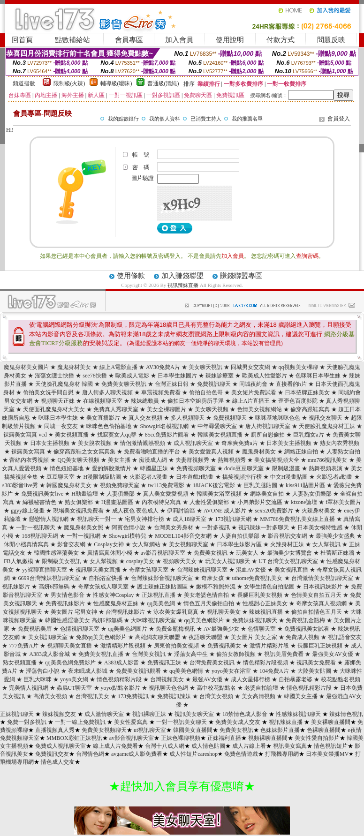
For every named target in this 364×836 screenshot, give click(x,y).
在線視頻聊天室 (102, 401)
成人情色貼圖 (208, 746)
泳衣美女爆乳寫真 (175, 612)
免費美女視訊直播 (100, 654)
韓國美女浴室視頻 (219, 493)
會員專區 (129, 40)
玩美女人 (247, 553)
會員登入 (338, 118)
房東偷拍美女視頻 (176, 645)
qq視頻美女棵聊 (298, 367)
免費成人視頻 (302, 637)
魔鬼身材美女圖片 (26, 367)
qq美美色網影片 (204, 620)
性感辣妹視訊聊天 (298, 714)
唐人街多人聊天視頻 (107, 392)
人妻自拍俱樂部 (239, 536)
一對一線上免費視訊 (80, 722)
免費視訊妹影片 (65, 603)
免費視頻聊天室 (196, 468)
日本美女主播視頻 (288, 443)
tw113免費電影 (166, 485)
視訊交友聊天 (325, 417)
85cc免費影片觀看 (167, 434)
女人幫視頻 (104, 561)
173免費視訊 (133, 696)
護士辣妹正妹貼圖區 (162, 586)
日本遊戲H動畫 (195, 477)
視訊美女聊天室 (194, 714)
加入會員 (179, 40)
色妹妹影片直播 (280, 730)
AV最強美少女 (221, 628)
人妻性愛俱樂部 (209, 502)
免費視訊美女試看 (306, 628)
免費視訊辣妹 (174, 696)
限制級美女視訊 (61, 561)
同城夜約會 (253, 384)
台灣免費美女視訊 (212, 662)
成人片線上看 (249, 746)
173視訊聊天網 (233, 519)
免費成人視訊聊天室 (60, 746)
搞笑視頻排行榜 (242, 477)
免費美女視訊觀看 (138, 671)
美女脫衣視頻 (95, 443)
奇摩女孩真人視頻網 (321, 603)
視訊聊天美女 (224, 612)
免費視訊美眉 (35, 628)
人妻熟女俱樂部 (312, 493)
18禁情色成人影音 (244, 714)
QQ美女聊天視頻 (78, 460)
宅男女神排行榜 (144, 519)
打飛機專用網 (282, 754)
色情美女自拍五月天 (316, 595)
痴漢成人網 (153, 460)
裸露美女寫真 (28, 451)
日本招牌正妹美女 (307, 392)
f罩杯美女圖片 (343, 502)
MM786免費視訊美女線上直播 (297, 519)
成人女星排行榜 (250, 679)
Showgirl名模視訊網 (164, 426)
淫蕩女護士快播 (54, 375)
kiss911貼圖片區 (305, 485)
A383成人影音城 (49, 654)
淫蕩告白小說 (43, 671)
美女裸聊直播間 (330, 722)
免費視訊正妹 (164, 662)
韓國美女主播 (301, 696)
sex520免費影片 (274, 510)
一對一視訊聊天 (35, 527)
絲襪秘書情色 (39, 502)
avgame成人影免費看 (136, 754)
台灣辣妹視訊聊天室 (202, 569)
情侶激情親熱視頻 (142, 443)
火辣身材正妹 (287, 544)
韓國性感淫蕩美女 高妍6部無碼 (83, 620)
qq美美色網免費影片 (70, 662)
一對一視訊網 (83, 536)
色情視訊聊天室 (79, 628)
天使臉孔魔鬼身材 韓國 (64, 384)
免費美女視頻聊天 (104, 730)
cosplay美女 (140, 561)
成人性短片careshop (193, 754)
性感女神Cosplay (113, 595)
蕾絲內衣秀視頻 (29, 460)
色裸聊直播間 (324, 730)
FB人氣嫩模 (18, 561)
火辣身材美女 (318, 510)
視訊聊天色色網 (168, 688)
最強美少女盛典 (335, 536)
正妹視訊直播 (158, 595)
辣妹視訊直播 (266, 612)
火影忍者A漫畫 (148, 477)
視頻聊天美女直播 (69, 645)
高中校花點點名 (216, 688)
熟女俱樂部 (79, 502)
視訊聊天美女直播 (98, 569)
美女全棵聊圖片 (166, 409)
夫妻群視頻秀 (192, 460)
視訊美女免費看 (316, 662)
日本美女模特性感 (319, 527)
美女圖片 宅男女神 (74, 612)
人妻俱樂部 (120, 493)
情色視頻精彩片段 (119, 679)
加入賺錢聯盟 (182, 275)
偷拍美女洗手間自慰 (48, 392)
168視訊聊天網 (40, 536)
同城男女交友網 (250, 367)
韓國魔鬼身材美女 (68, 485)
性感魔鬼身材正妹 (115, 603)
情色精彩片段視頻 (265, 662)
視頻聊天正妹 (58, 401)
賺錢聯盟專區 (241, 275)
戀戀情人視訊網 (48, 519)
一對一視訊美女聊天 (181, 722)
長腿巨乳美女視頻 (259, 595)
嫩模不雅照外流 (215, 586)
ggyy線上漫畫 (28, 510)
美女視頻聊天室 (188, 544)
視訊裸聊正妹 (149, 714)
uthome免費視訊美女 (257, 578)
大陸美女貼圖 (314, 671)
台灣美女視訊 (149, 654)
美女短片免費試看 (253, 392)
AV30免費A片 (163, 367)
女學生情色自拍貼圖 (269, 586)
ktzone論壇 (304, 502)
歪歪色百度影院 (298, 401)
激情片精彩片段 (269, 645)
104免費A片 (274, 671)
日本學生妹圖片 (177, 375)
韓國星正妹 (154, 468)
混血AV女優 (251, 569)
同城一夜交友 (61, 426)
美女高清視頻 (258, 696)
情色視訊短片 (331, 746)
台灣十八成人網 (164, 746)
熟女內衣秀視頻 (339, 443)
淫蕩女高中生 (191, 654)
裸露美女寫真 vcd (24, 434)
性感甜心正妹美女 (265, 603)
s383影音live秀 (20, 485)
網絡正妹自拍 (301, 451)
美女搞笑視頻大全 (276, 460)
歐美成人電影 (132, 375)
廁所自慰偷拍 (268, 434)
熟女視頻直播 (20, 662)
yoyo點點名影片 (120, 688)
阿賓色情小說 (128, 527)
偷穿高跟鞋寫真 (310, 409)
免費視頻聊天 (230, 417)
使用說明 (230, 40)
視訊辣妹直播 (182, 285)
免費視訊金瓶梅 (305, 620)
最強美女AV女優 (332, 654)
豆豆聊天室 (60, 477)
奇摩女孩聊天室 (148, 569)
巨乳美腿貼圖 (260, 485)
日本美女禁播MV (327, 754)
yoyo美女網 (74, 679)
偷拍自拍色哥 (206, 392)
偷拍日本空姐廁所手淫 (195, 401)
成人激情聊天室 (104, 714)
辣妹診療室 (219, 375)
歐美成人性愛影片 (264, 375)
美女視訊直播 (291, 569)
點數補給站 (72, 40)
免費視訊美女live (42, 493)
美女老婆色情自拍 (206, 595)
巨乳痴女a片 (308, 434)
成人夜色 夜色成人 (135, 510)
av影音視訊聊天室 (163, 553)
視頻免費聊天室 (119, 485)
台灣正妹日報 (172, 384)
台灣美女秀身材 (173, 527)
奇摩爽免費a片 (239, 443)
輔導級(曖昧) (116, 83)
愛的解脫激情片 (111, 468)
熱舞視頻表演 (325, 468)
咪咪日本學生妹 (58, 417)
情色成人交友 (58, 762)
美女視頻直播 (72, 434)
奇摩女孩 (212, 578)
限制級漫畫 (286, 468)
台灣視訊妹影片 (125, 612)
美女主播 (119, 460)
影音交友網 (71, 544)
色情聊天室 (262, 628)
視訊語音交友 (345, 637)
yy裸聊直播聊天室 (44, 569)
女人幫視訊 (326, 544)
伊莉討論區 (181, 510)
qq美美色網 (161, 603)
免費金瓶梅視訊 (175, 628)
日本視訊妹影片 (322, 586)
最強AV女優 (207, 679)
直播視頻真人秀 (55, 730)
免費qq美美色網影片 (101, 637)
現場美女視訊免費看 (78, 510)
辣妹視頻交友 (59, 714)
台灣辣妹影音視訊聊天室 (162, 578)
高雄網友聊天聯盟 (157, 637)
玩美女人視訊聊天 (227, 561)
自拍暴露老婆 (295, 679)
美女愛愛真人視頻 (211, 451)
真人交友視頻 (145, 417)
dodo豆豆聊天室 (244, 468)
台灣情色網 (90, 754)
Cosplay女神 (108, 544)
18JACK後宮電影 (214, 485)
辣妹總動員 (145, 401)
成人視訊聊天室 (193, 443)
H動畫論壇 (84, 493)
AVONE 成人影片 (225, 510)
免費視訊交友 (52, 754)
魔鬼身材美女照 (83, 527)
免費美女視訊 (211, 553)
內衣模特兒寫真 (161, 502)
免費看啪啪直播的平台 (152, 451)
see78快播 (94, 375)
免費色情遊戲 (241, 754)
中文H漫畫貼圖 (289, 477)
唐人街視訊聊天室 (267, 426)
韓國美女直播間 (192, 730)
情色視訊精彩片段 (309, 688)
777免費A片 (23, 645)
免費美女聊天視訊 (123, 384)
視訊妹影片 (16, 586)
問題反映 (331, 40)
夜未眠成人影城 (87, 671)
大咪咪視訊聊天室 (153, 620)
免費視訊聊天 (214, 384)
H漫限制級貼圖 (102, 477)
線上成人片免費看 (115, 746)
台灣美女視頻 (216, 696)
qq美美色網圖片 (127, 628)
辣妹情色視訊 (346, 714)
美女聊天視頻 (211, 409)
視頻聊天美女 (180, 561)
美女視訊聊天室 (48, 637)
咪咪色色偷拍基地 (108, 426)
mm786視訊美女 (328, 460)
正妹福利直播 (224, 738)
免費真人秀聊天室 (115, 409)
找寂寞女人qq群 (116, 434)
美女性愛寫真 (131, 722)
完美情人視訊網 (28, 688)
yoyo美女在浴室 (231, 671)
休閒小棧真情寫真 (26, 544)
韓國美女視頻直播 (220, 434)
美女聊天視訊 (205, 367)
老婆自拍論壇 (261, 688)
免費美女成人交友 (237, 722)
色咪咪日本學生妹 (318, 375)
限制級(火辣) (69, 83)
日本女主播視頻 (49, 443)
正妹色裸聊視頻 (180, 738)
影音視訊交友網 (287, 536)
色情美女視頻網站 (259, 409)
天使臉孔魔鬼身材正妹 (327, 426)
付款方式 (280, 40)
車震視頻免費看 (161, 392)
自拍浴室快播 (105, 578)
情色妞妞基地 (66, 468)
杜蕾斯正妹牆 (337, 553)
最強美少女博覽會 (289, 553)
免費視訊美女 (224, 645)
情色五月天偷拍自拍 (208, 603)
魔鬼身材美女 (74, 367)
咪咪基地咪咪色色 (277, 417)
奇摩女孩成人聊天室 (103, 586)
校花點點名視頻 (340, 679)
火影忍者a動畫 (334, 477)
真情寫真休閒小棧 (109, 553)
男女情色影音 (67, 595)
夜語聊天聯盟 (205, 637)
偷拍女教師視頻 (236, 654)
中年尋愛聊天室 (217, 426)
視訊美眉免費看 (283, 654)
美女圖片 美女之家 (254, 637)
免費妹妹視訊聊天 (254, 620)
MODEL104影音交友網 (183, 536)
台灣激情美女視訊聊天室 (322, 578)
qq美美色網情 (186, 671)
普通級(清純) (163, 83)
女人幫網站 (146, 544)
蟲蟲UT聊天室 (74, 688)
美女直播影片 (103, 417)
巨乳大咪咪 (37, 679)
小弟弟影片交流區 (259, 502)
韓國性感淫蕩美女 (56, 553)
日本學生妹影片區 (239, 544)
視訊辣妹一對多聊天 (263, 527)
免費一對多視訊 (26, 722)
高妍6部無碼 (53, 586)
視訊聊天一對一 (96, 519)
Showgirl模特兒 (127, 536)
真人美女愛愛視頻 (165, 493)
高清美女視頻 (50, 696)
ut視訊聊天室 (150, 730)
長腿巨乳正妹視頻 (319, 645)
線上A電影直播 (118, 367)
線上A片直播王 (251, 401)
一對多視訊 (216, 527)
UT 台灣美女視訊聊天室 (288, 561)
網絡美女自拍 (267, 493)
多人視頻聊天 (188, 417)
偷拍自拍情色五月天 (316, 612)
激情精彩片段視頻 (122, 645)
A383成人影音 (121, 662)
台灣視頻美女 (167, 679)
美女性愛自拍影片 (317, 738)
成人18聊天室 (189, 519)
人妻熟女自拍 (343, 451)
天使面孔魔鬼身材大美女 (54, 409)
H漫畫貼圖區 (117, 502)
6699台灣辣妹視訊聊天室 (49, 578)
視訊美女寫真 (290, 746)
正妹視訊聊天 (17, 714)
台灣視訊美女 (92, 696)
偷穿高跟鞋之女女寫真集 (84, 451)
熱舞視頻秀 (232, 460)
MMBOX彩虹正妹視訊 (74, 738)
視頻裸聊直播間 (268, 738)
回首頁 (22, 40)
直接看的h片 (291, 384)
